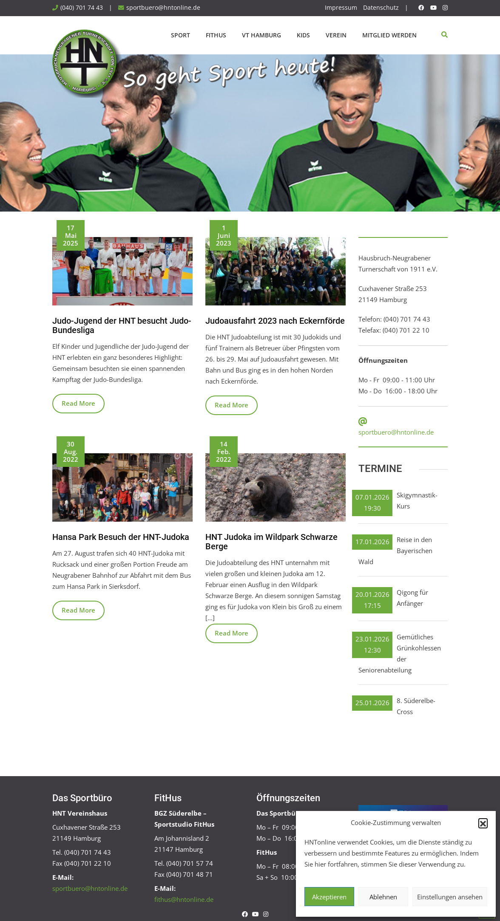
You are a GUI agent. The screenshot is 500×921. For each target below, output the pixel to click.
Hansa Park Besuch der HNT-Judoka (120, 537)
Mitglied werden (389, 35)
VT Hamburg (261, 35)
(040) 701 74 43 (81, 7)
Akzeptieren (329, 897)
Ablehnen (383, 897)
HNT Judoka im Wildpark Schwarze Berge (271, 541)
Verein (336, 35)
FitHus (216, 35)
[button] (483, 823)
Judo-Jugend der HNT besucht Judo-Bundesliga (121, 325)
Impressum (341, 7)
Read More (78, 403)
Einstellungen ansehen (450, 897)
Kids (303, 35)
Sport (180, 35)
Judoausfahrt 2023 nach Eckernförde (275, 321)
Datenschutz (381, 7)
